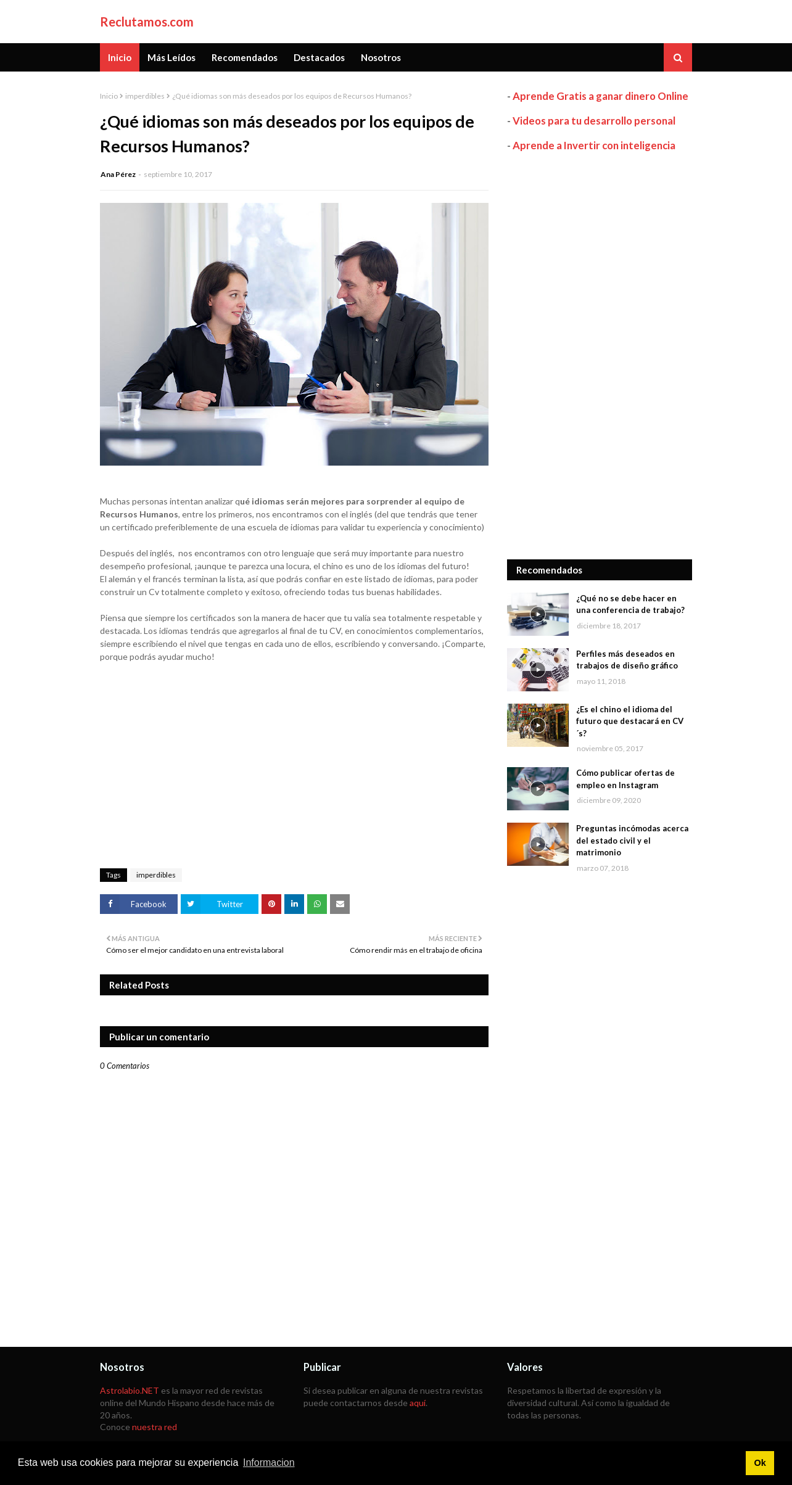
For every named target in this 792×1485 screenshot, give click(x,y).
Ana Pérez (118, 174)
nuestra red (154, 1426)
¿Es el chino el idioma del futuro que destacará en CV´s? (629, 721)
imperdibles (145, 96)
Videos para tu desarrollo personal (594, 120)
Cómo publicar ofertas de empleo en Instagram (625, 779)
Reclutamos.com (147, 21)
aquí (418, 1402)
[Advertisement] (599, 356)
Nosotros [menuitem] (381, 57)
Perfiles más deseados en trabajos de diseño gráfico (627, 660)
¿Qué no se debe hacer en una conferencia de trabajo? (630, 604)
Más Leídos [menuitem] (171, 57)
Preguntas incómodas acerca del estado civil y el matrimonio (632, 840)
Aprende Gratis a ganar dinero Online (600, 95)
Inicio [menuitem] (119, 57)
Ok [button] (759, 1463)
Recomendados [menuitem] (245, 57)
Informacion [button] (269, 1462)
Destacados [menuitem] (319, 57)
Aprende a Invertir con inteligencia (594, 145)
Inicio (109, 96)
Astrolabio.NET (129, 1390)
